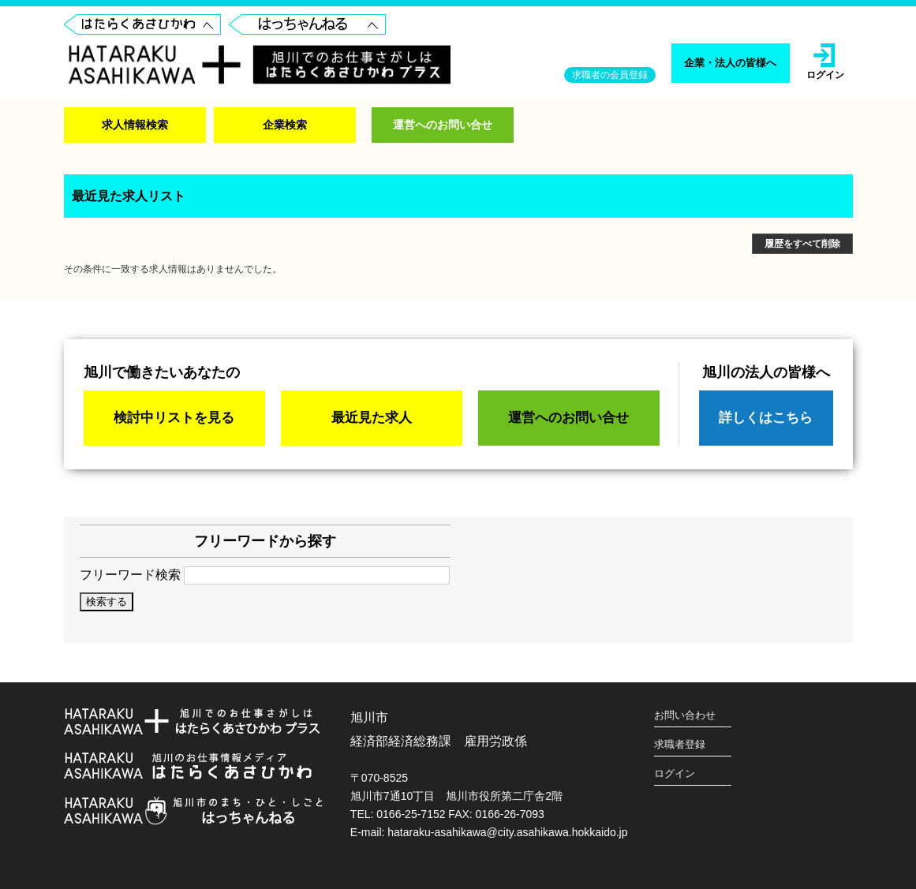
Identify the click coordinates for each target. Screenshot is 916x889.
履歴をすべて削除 (802, 243)
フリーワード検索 (265, 574)
